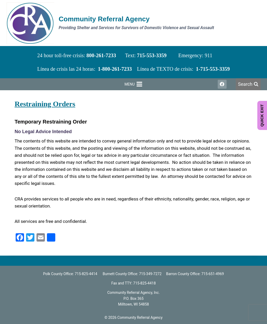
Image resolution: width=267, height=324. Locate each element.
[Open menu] (133, 84)
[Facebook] (222, 84)
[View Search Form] (248, 84)
